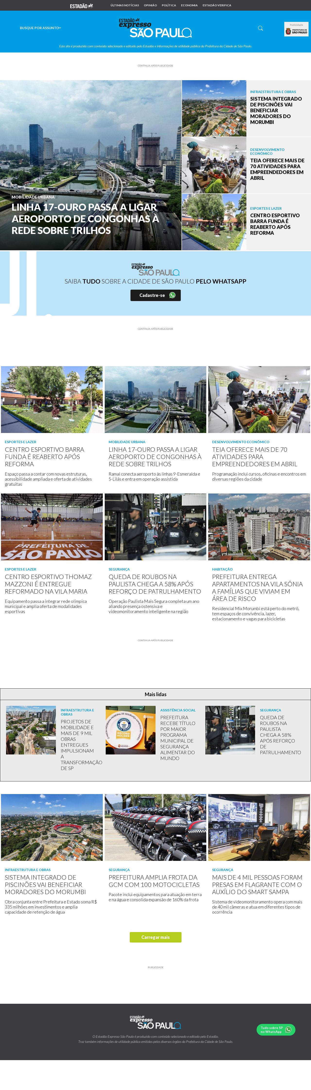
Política (169, 5)
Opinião (150, 5)
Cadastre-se (152, 295)
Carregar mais (155, 937)
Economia (189, 5)
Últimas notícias (125, 5)
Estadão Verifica (217, 5)
